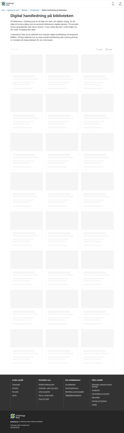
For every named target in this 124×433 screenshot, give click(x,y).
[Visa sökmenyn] (113, 3)
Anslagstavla (96, 390)
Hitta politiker (96, 397)
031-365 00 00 (14, 427)
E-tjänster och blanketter (99, 401)
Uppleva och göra (13, 10)
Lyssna (14, 395)
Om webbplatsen (70, 384)
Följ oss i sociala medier (46, 395)
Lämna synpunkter (44, 391)
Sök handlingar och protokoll (100, 394)
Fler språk (15, 391)
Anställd (94, 404)
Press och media (44, 399)
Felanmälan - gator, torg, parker (48, 388)
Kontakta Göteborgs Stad (46, 384)
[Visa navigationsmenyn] (120, 3)
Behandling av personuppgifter (74, 391)
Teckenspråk (16, 384)
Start (3, 10)
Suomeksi (15, 388)
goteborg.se (14, 421)
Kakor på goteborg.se (71, 388)
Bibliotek (24, 10)
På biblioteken (34, 10)
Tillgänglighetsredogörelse (73, 395)
